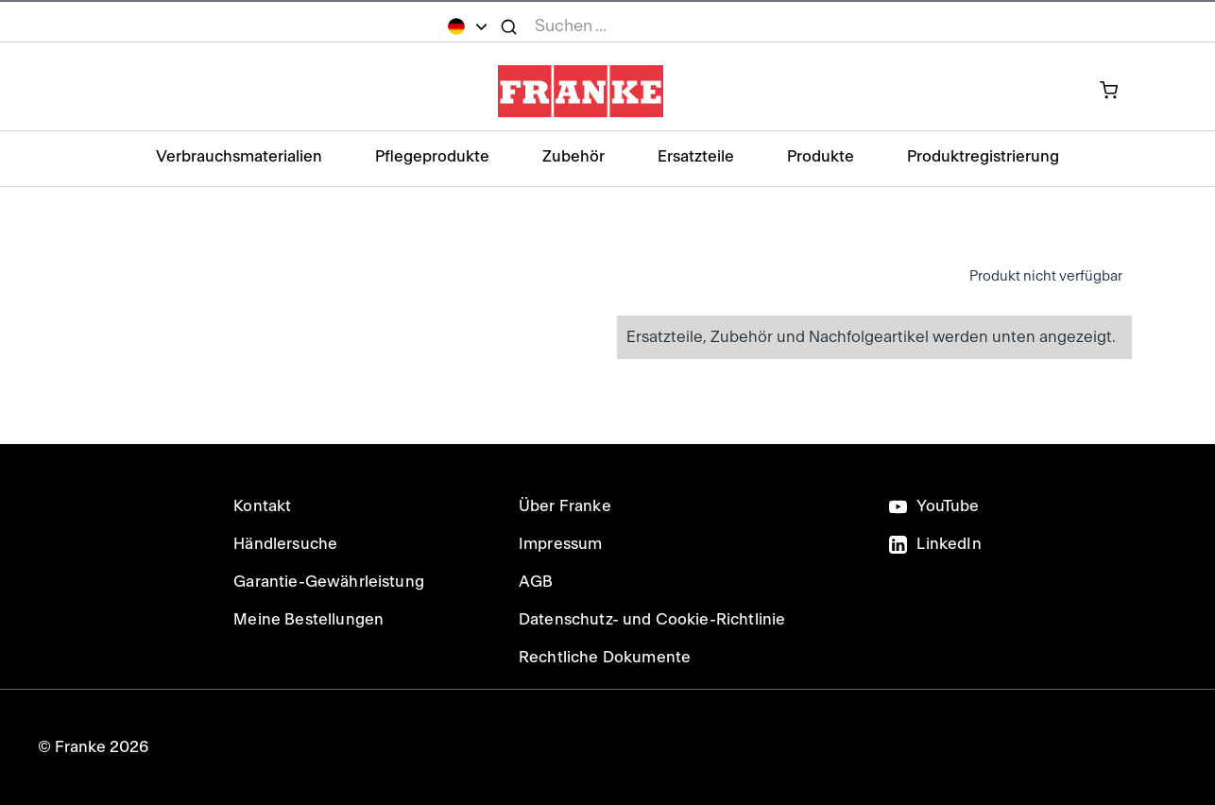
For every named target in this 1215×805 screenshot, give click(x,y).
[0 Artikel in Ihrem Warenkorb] (1119, 91)
